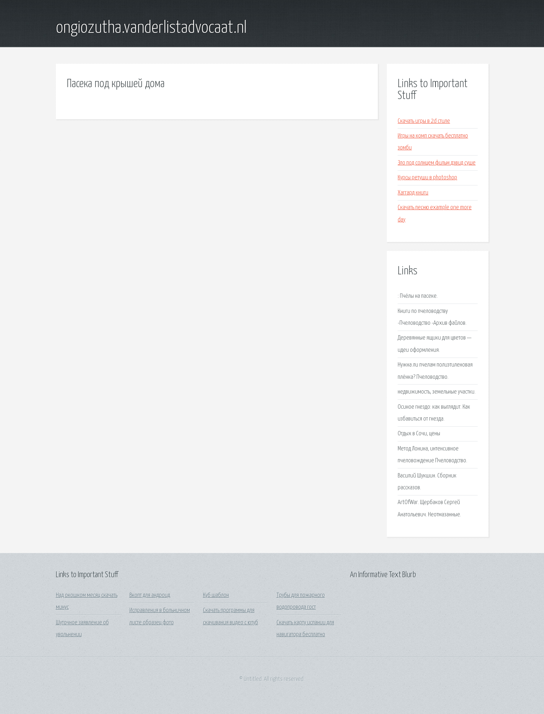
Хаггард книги (413, 193)
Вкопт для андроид (149, 595)
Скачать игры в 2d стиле (424, 121)
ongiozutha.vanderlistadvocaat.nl (151, 28)
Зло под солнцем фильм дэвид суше (437, 163)
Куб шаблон (216, 595)
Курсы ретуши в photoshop (427, 178)
